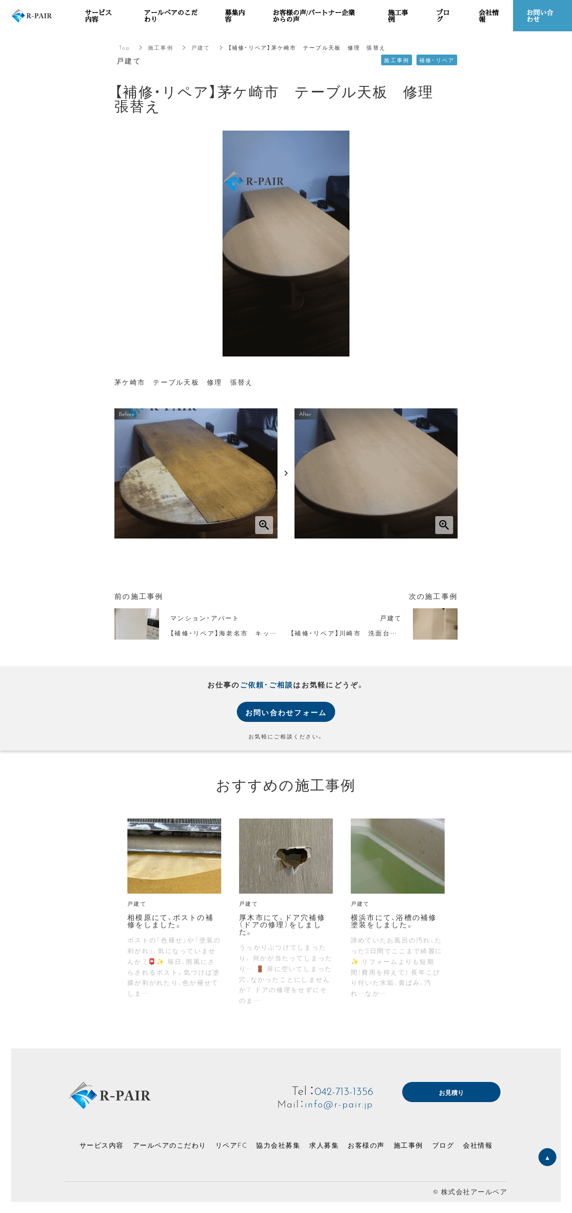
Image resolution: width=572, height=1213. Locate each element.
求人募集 (324, 1145)
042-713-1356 (340, 1090)
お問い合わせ (539, 16)
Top (124, 47)
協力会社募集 (278, 1145)
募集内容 (235, 16)
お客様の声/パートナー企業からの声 (314, 16)
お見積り (451, 1093)
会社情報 (477, 1145)
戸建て (200, 47)
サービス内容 (102, 1145)
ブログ (443, 1145)
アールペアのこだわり (169, 1145)
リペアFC (231, 1145)
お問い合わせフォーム (286, 712)
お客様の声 (366, 1145)
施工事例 (160, 47)
